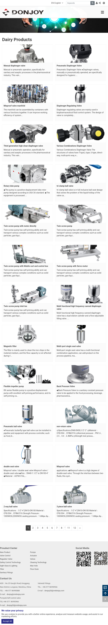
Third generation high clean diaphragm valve (23, 146)
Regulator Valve (6, 559)
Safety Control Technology (10, 562)
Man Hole (34, 566)
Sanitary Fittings (6, 572)
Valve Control (5, 556)
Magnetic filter (10, 346)
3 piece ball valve (64, 506)
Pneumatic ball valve (13, 426)
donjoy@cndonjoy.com (16, 594)
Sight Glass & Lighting (8, 566)
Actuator (33, 556)
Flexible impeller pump (14, 386)
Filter (2, 569)
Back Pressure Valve (66, 386)
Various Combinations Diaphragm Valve (74, 146)
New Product (5, 552)
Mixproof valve (63, 466)
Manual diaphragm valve (14, 66)
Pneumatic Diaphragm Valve (69, 66)
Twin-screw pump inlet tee (15, 306)
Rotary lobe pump (11, 186)
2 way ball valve (11, 506)
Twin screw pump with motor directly (20, 226)
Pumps (33, 552)
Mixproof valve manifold (14, 106)
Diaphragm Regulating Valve (69, 106)
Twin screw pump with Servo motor (72, 266)
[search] (92, 3)
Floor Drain (34, 569)
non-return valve (64, 426)
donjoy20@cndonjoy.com (54, 591)
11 (68, 528)
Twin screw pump (64, 226)
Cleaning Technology (38, 562)
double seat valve (11, 466)
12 (74, 528)
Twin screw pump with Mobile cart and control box (26, 266)
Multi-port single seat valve (69, 346)
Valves (32, 559)
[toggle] (102, 12)
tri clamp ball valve (65, 186)
